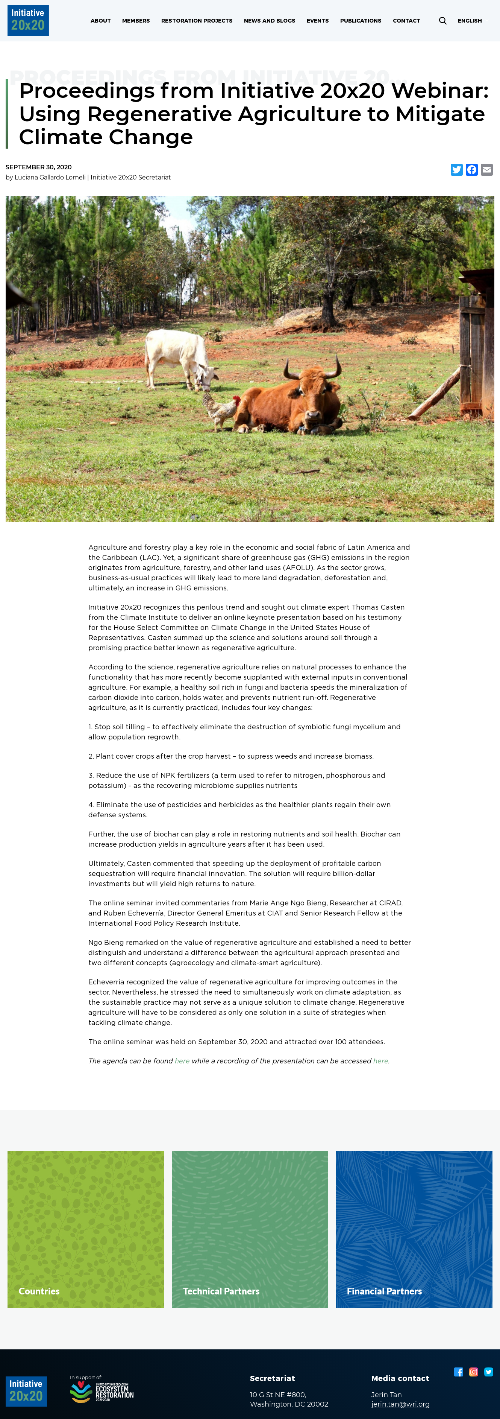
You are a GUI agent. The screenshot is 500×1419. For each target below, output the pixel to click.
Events (318, 20)
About (101, 20)
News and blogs (269, 20)
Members (136, 20)
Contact (406, 20)
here (182, 1062)
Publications (361, 20)
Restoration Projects (197, 20)
